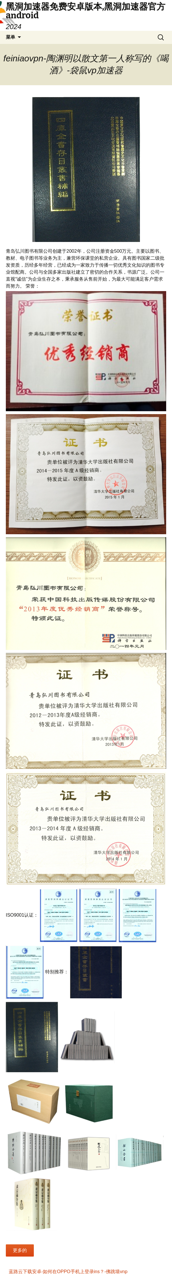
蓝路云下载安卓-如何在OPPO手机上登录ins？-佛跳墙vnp (68, 1271)
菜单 (10, 37)
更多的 (20, 1250)
